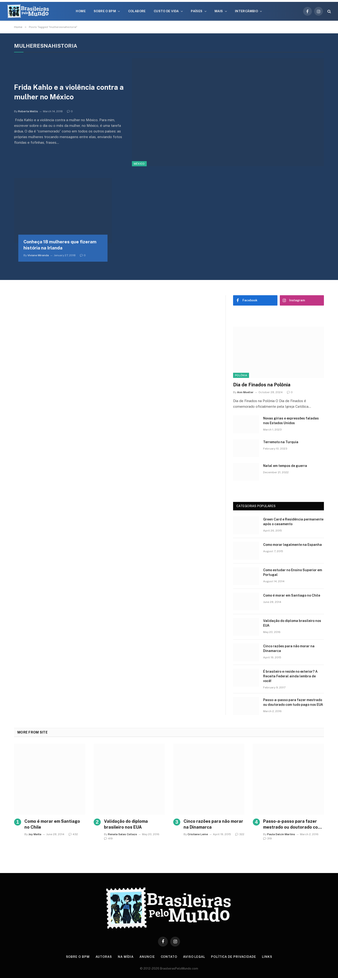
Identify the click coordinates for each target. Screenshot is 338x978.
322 (239, 834)
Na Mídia (126, 957)
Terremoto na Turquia (280, 442)
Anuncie (147, 957)
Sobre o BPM (105, 11)
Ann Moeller (245, 392)
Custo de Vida (166, 11)
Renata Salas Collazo (122, 834)
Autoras (104, 957)
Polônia (241, 375)
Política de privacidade (233, 957)
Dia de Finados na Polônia (261, 385)
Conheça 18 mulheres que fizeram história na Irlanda (59, 244)
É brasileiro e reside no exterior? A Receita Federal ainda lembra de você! (290, 676)
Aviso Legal (194, 957)
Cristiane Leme (198, 834)
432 (73, 834)
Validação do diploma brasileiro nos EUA (292, 623)
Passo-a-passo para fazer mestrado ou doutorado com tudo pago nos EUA (293, 702)
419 (108, 838)
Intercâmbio (246, 11)
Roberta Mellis (28, 111)
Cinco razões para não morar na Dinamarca (289, 648)
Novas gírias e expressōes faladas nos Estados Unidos (291, 420)
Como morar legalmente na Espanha (292, 545)
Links (267, 957)
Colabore (137, 11)
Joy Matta (34, 834)
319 (267, 838)
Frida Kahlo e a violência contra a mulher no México (69, 92)
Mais (219, 11)
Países (196, 11)
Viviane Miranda (38, 255)
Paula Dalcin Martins (281, 834)
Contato (169, 957)
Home (81, 11)
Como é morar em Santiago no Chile (291, 595)
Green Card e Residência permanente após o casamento (293, 521)
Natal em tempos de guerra (285, 466)
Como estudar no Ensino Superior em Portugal (292, 572)
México (139, 163)
